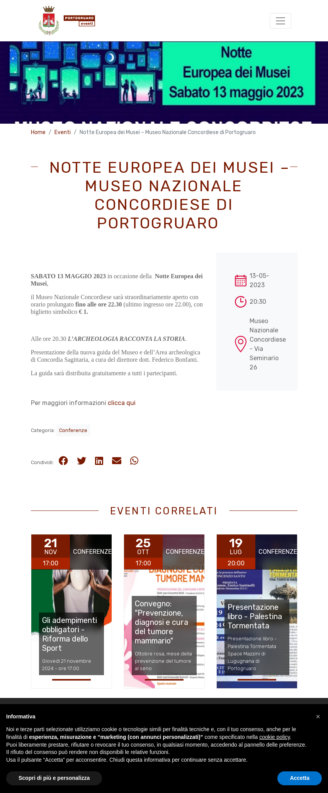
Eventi (62, 132)
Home (38, 132)
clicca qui (122, 403)
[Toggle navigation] (280, 21)
